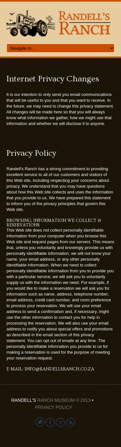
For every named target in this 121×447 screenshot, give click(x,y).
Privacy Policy (53, 407)
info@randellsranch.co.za (59, 369)
